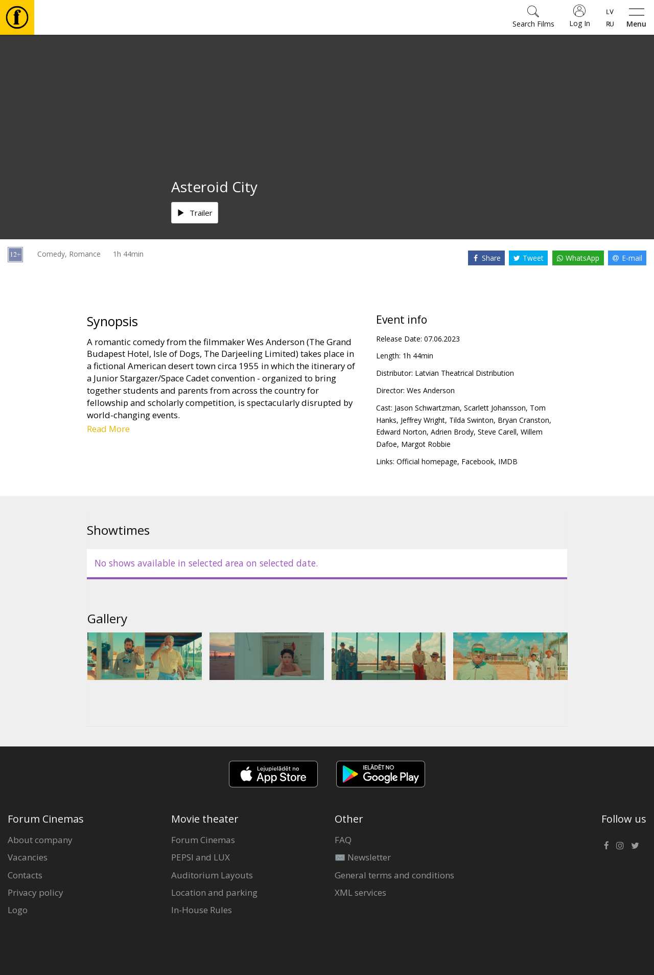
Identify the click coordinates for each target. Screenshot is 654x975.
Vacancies (28, 857)
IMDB (508, 461)
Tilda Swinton (471, 420)
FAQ (343, 840)
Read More (108, 429)
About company (40, 840)
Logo (18, 910)
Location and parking (214, 892)
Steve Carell (497, 432)
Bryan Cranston (523, 420)
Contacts (25, 875)
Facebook (477, 461)
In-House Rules (201, 910)
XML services (360, 892)
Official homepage (426, 461)
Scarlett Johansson (495, 408)
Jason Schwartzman (427, 408)
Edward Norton (401, 432)
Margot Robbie (426, 444)
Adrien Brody (452, 432)
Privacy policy (35, 892)
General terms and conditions (394, 875)
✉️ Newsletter (363, 857)
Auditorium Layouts (212, 875)
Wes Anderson (431, 390)
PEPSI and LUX (200, 857)
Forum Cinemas (203, 840)
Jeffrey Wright (423, 420)
